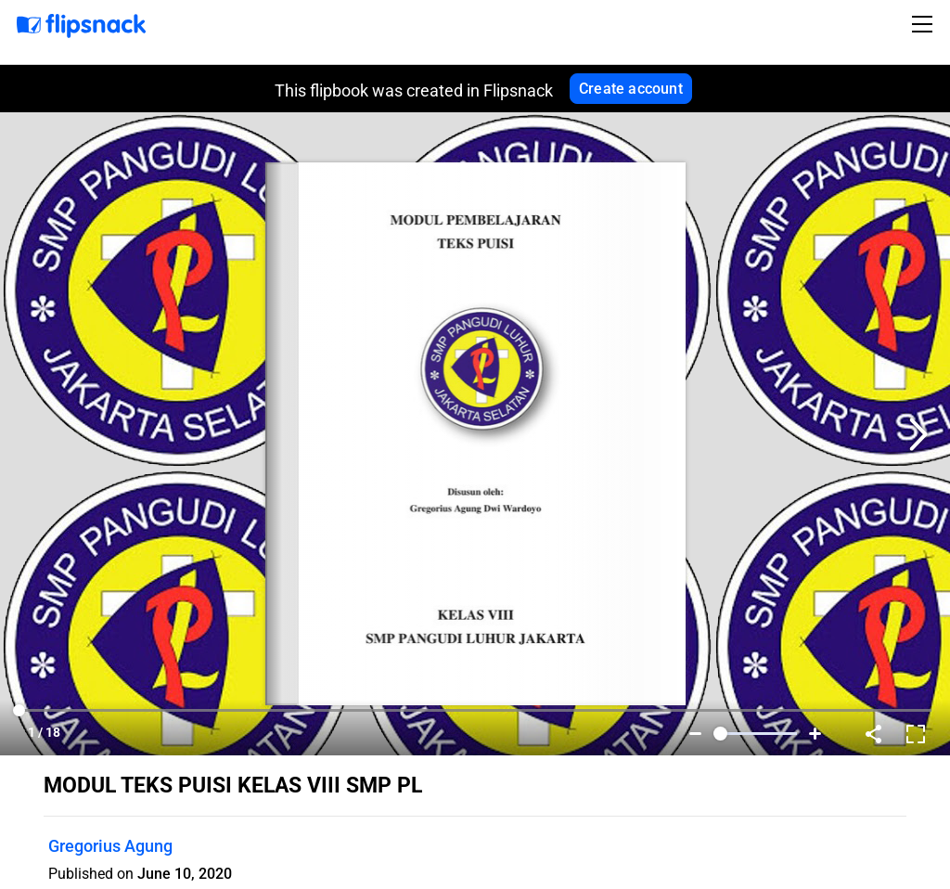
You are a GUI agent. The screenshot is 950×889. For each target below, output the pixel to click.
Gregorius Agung (110, 846)
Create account (631, 88)
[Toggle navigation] (925, 24)
